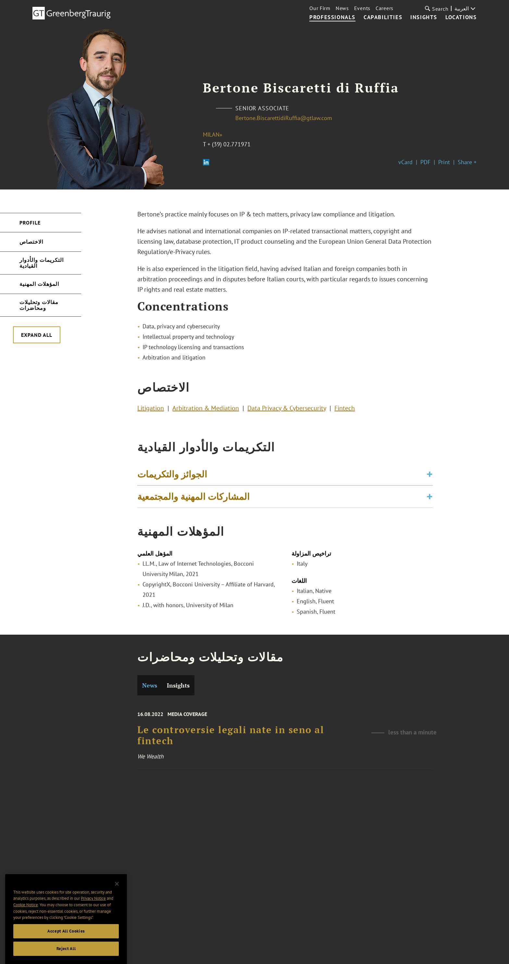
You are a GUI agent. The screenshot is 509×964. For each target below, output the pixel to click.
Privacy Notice (93, 912)
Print (444, 162)
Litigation (150, 409)
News (342, 8)
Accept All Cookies (66, 945)
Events (362, 8)
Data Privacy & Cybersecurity (286, 409)
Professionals (332, 17)
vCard (405, 162)
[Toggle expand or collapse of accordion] (430, 477)
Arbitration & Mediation (205, 409)
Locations (461, 17)
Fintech (344, 409)
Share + (467, 162)
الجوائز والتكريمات (172, 477)
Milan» (212, 134)
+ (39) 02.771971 (229, 144)
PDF (425, 162)
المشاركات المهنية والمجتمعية (193, 500)
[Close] (117, 898)
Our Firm (319, 8)
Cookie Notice (25, 918)
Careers (384, 8)
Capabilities (383, 17)
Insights (423, 17)
